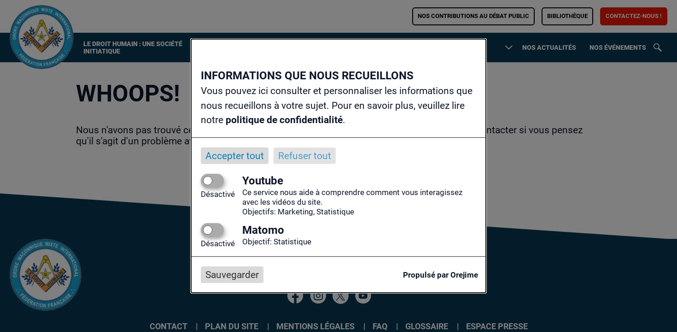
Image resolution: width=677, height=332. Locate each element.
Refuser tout (304, 155)
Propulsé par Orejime (440, 274)
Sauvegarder (232, 274)
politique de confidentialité (284, 119)
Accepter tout (234, 155)
